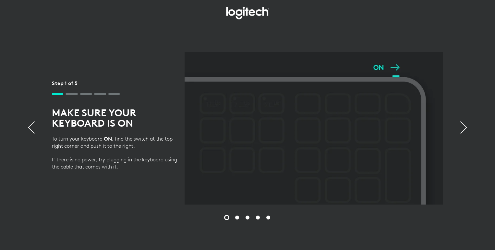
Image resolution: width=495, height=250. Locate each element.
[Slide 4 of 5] (258, 217)
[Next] (463, 128)
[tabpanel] (247, 128)
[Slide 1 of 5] (227, 217)
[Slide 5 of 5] (268, 217)
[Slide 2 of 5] (237, 217)
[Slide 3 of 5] (247, 217)
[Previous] (31, 128)
